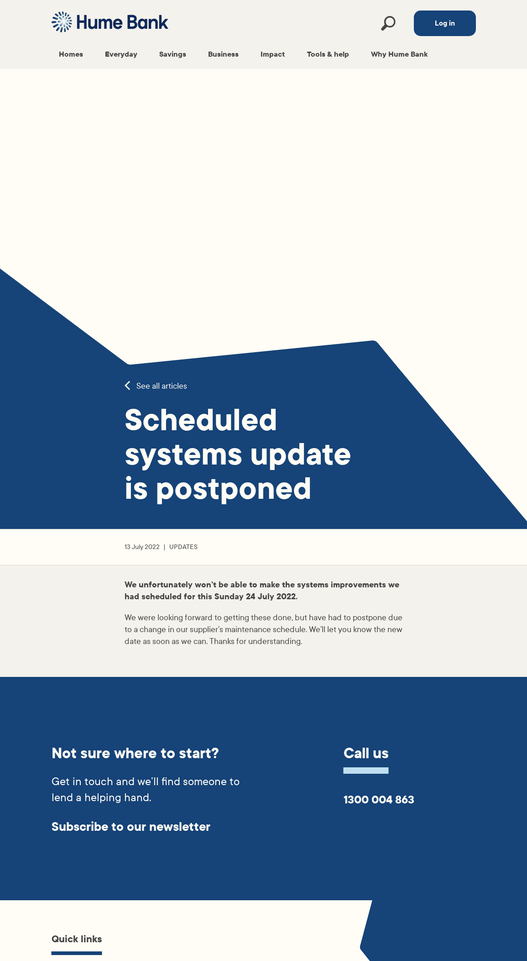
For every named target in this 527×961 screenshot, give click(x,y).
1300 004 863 (379, 799)
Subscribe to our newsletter (131, 827)
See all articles (156, 386)
